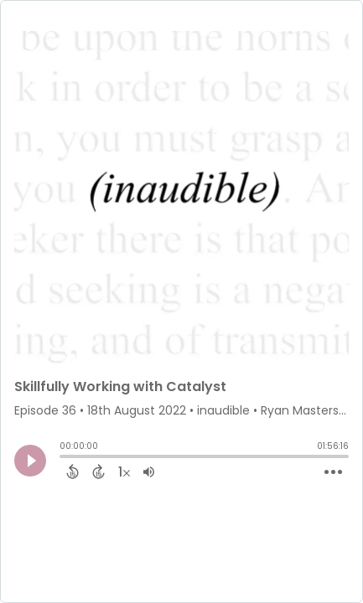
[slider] (64, 458)
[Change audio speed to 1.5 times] (124, 471)
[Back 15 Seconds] (73, 471)
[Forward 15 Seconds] (98, 471)
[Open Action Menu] (333, 472)
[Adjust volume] (149, 471)
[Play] (30, 461)
